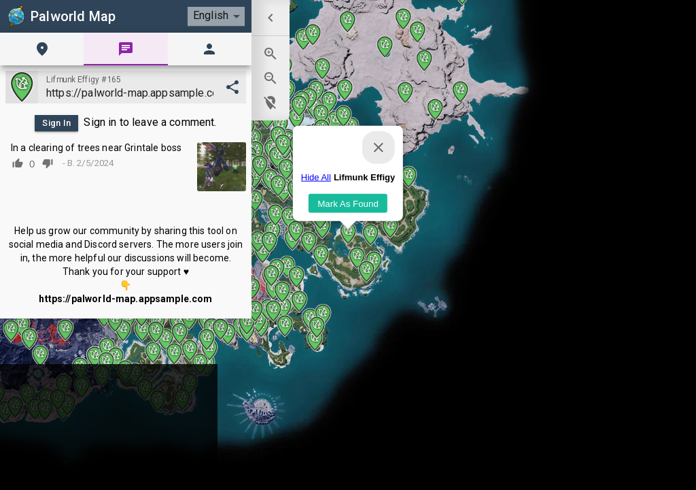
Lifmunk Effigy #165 (83, 79)
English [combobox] (210, 15)
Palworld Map (60, 16)
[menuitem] (270, 17)
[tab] (42, 49)
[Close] (378, 170)
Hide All (316, 200)
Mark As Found (348, 226)
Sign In (56, 123)
